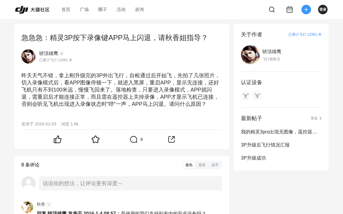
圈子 (102, 9)
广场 (84, 9)
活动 (121, 9)
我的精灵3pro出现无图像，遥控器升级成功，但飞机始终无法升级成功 (281, 131)
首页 (65, 9)
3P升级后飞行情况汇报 (265, 144)
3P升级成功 (253, 157)
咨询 (139, 9)
